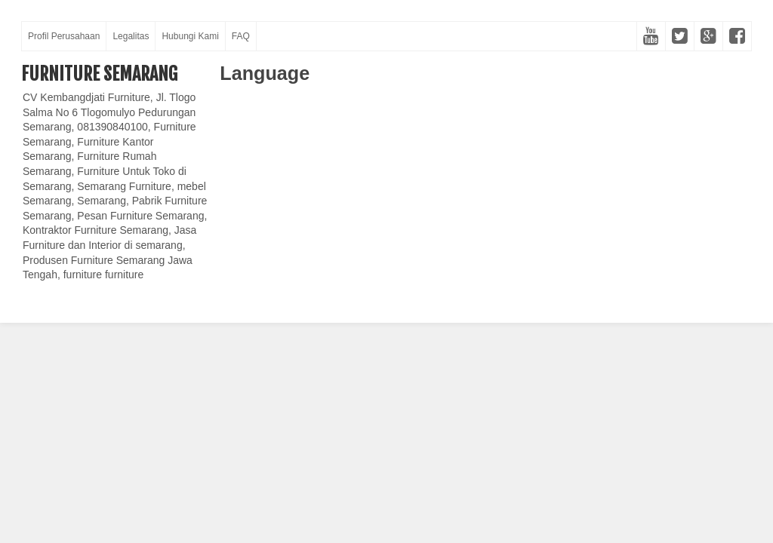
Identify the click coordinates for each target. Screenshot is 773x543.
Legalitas (130, 36)
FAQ (241, 36)
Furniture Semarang (99, 74)
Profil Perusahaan (64, 36)
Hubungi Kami (190, 36)
